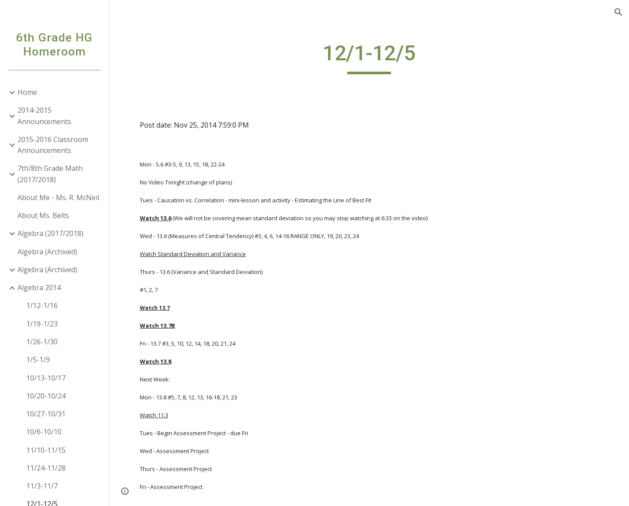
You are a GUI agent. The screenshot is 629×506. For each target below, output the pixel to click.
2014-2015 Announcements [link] (44, 115)
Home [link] (27, 92)
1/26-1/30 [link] (42, 342)
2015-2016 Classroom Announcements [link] (52, 145)
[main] (369, 57)
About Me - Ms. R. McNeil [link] (58, 197)
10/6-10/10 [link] (44, 432)
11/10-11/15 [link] (46, 450)
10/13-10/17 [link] (46, 378)
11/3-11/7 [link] (42, 486)
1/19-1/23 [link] (42, 324)
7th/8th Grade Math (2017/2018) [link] (50, 173)
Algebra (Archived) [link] (47, 251)
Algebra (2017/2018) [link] (50, 233)
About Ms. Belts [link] (43, 215)
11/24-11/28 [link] (46, 468)
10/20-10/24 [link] (46, 396)
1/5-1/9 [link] (38, 359)
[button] (618, 12)
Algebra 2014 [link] (39, 287)
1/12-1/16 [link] (42, 305)
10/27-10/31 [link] (46, 414)
